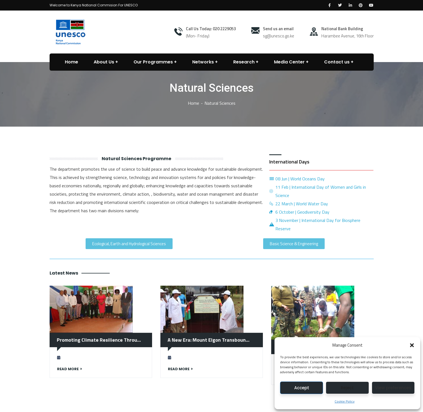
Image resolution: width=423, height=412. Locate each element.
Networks (203, 62)
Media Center (289, 62)
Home (193, 103)
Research (244, 62)
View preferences (393, 388)
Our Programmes (153, 62)
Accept (301, 388)
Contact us (337, 62)
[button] (412, 345)
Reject (347, 388)
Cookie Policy (345, 401)
